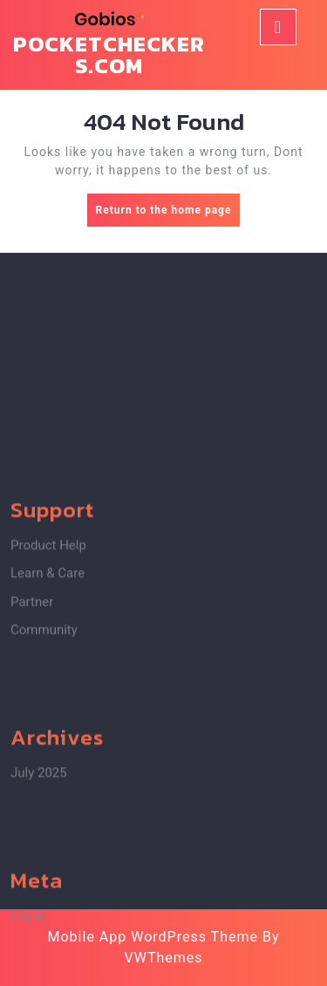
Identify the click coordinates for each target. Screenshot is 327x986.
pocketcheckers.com (109, 54)
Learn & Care (47, 638)
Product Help (48, 610)
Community (44, 695)
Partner (31, 667)
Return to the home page (168, 214)
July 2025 (38, 838)
